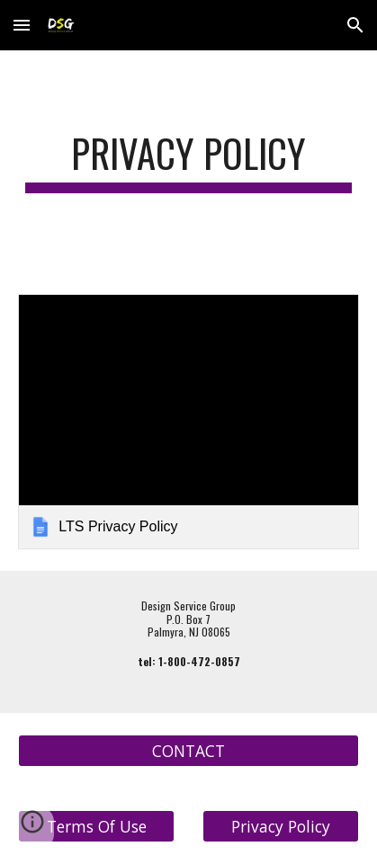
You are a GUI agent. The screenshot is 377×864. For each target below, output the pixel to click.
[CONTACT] (188, 751)
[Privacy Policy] (280, 826)
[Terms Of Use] (96, 826)
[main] (188, 161)
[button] (21, 24)
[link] (188, 421)
